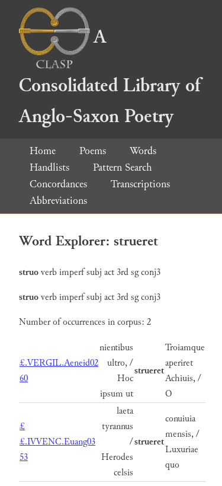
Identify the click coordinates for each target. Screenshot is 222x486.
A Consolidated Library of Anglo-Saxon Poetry (109, 76)
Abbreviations (58, 200)
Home (43, 150)
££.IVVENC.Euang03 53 (57, 442)
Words (143, 150)
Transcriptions (140, 184)
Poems (92, 150)
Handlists (49, 167)
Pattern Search (122, 167)
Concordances (58, 184)
